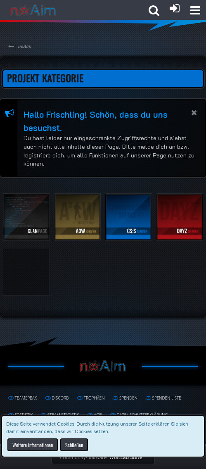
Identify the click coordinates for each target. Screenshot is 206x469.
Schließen (74, 444)
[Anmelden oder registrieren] (175, 8)
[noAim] (33, 10)
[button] (195, 10)
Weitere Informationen (32, 444)
